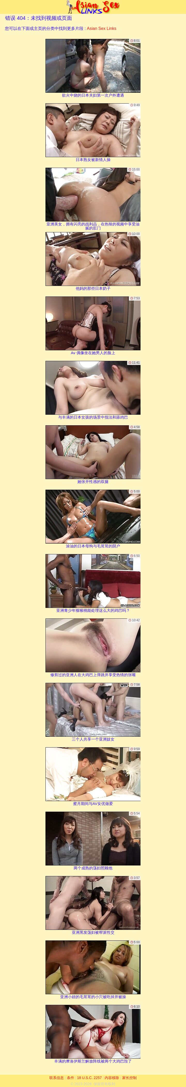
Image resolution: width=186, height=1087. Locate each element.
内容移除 (112, 1078)
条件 (70, 1078)
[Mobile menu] (5, 7)
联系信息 (56, 1078)
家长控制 (129, 1078)
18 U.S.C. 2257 (89, 1078)
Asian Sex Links (101, 28)
